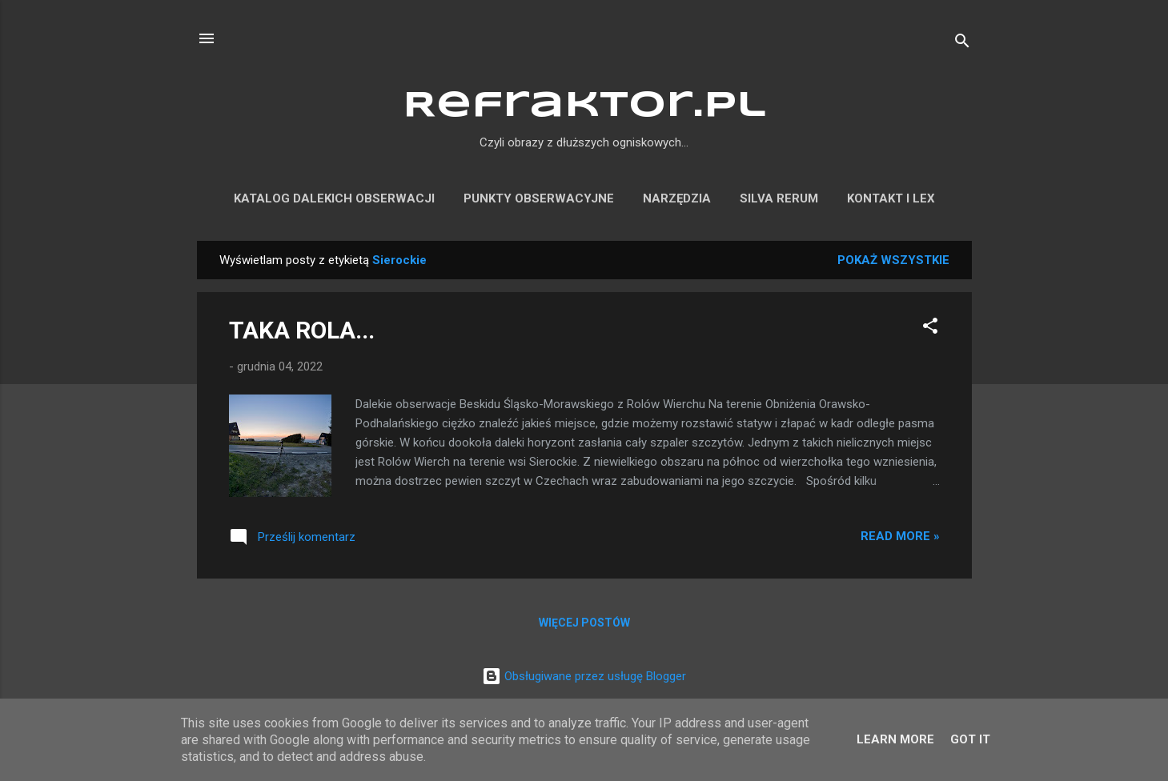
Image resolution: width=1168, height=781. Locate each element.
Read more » (900, 536)
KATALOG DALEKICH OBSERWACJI (334, 198)
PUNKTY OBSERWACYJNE (539, 198)
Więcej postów (584, 622)
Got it (970, 739)
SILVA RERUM (779, 198)
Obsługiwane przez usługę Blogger (584, 676)
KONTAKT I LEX (891, 198)
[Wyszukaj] (962, 43)
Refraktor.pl (584, 106)
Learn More (895, 739)
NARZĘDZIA (677, 198)
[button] (930, 328)
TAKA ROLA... (302, 330)
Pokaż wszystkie (893, 260)
